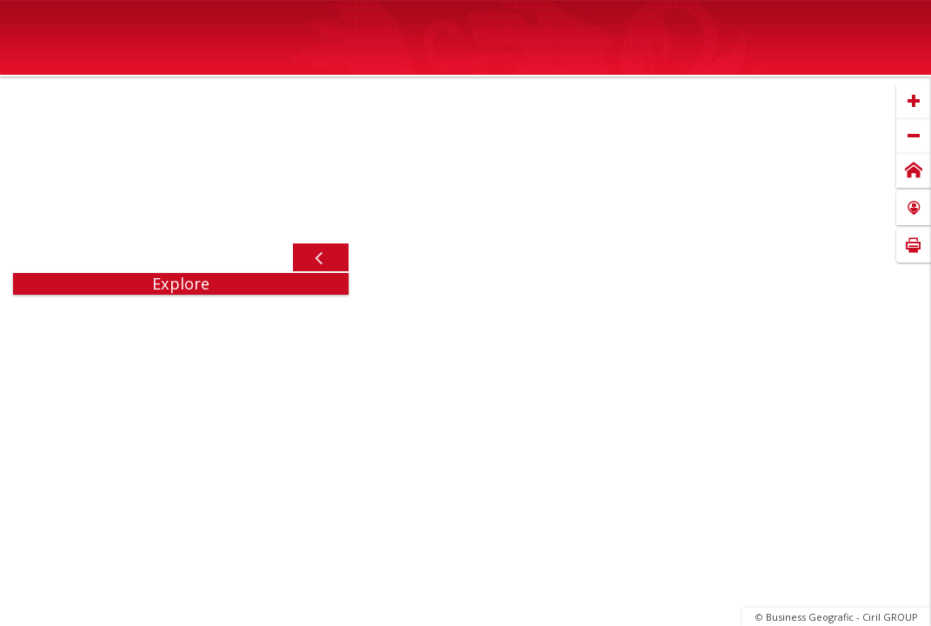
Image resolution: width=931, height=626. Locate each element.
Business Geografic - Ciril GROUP (842, 616)
